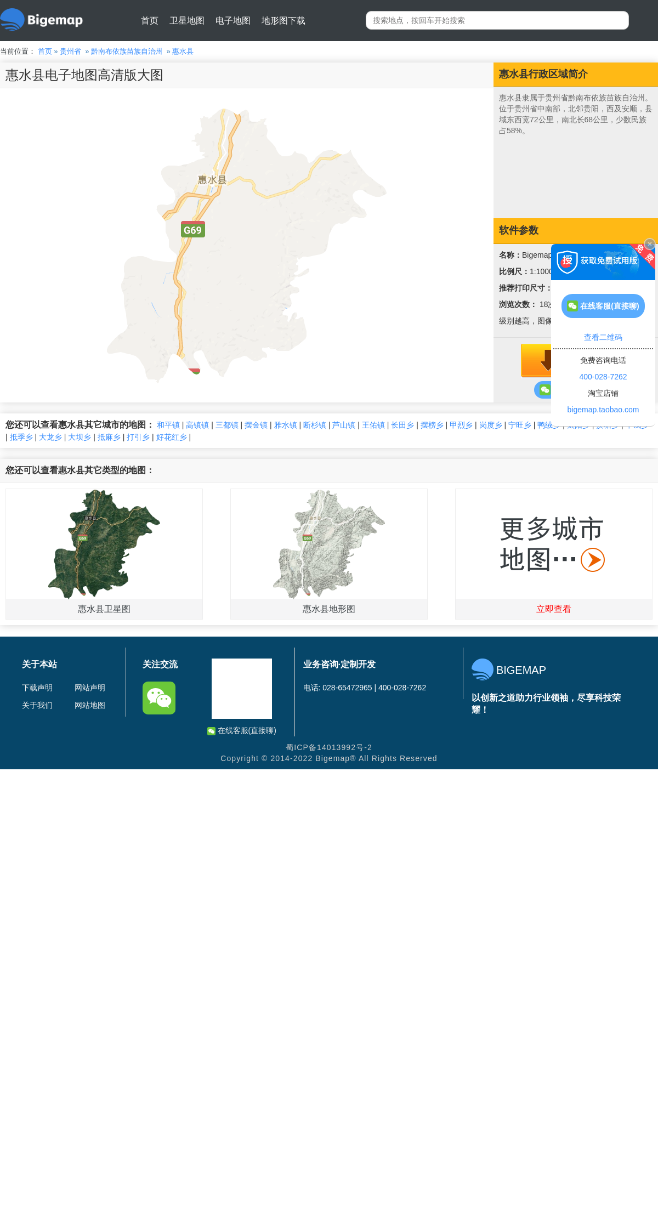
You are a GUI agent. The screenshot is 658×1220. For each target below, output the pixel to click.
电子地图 (233, 20)
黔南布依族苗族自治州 (126, 51)
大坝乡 (79, 437)
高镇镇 (197, 425)
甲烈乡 (461, 425)
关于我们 (37, 705)
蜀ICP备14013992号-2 (329, 747)
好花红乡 (171, 437)
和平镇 (168, 425)
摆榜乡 (432, 425)
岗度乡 (490, 425)
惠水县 (183, 51)
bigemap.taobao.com (603, 409)
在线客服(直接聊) (241, 730)
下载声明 (37, 687)
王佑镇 (373, 425)
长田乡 (402, 425)
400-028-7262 (603, 376)
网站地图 (90, 705)
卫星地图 (187, 20)
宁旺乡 (519, 425)
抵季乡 (21, 437)
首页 (149, 20)
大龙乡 (50, 437)
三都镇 (227, 425)
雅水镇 (285, 425)
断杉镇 (314, 425)
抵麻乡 (109, 437)
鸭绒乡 (548, 425)
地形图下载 (283, 20)
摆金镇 (256, 425)
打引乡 (138, 437)
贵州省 (70, 51)
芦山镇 (343, 425)
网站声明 (90, 687)
